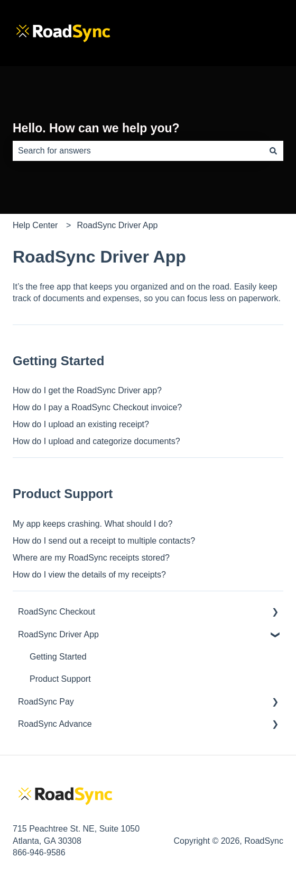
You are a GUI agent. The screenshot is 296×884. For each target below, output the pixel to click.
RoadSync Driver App (117, 225)
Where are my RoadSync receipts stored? (91, 557)
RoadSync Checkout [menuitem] (56, 611)
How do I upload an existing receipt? (81, 424)
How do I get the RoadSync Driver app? (87, 390)
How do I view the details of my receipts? (89, 574)
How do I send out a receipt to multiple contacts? (104, 540)
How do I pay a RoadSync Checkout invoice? (97, 407)
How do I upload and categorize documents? (96, 441)
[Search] (273, 151)
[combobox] (138, 151)
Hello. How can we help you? (96, 128)
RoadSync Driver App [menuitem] (58, 634)
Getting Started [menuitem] (58, 656)
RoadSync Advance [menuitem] (55, 723)
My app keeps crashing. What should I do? (92, 523)
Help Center (35, 225)
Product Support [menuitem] (60, 678)
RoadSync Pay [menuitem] (46, 701)
